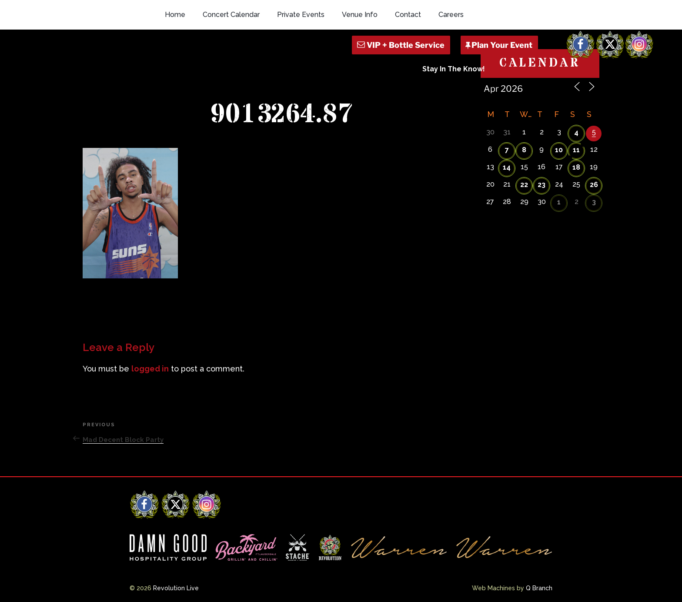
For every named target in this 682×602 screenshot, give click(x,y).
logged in (150, 368)
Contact (408, 14)
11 (576, 150)
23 (541, 185)
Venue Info (360, 14)
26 (594, 185)
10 (559, 150)
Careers (451, 14)
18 (576, 167)
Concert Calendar (231, 14)
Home (175, 14)
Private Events (300, 14)
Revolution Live (176, 588)
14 (507, 167)
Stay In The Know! (453, 69)
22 (524, 185)
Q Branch (539, 588)
